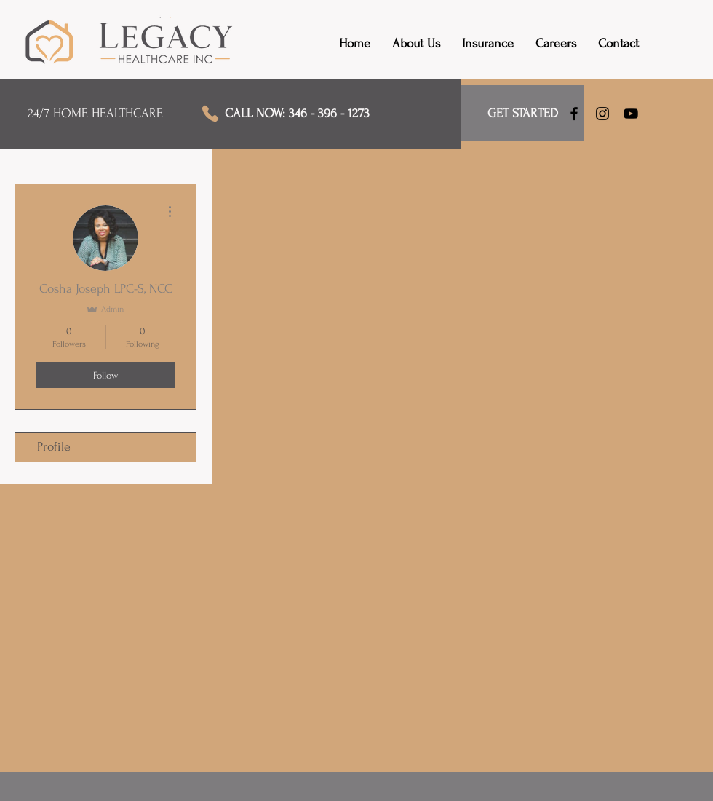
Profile (54, 447)
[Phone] (210, 113)
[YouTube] (631, 113)
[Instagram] (602, 113)
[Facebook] (574, 113)
